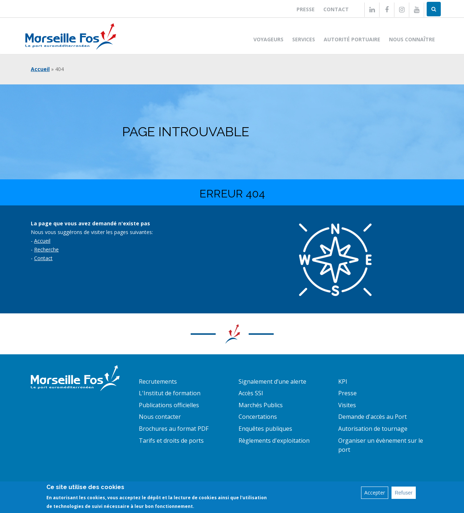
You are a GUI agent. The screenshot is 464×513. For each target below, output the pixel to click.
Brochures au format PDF (173, 429)
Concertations (258, 417)
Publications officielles (169, 405)
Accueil (40, 69)
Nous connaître (412, 39)
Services (303, 39)
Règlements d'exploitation (274, 441)
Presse (306, 9)
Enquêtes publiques (265, 429)
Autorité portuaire (352, 39)
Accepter (374, 492)
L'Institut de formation (169, 393)
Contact (336, 9)
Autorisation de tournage (372, 429)
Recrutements (158, 381)
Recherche (46, 249)
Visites (347, 405)
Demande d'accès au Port (372, 417)
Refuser (404, 493)
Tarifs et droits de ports (171, 441)
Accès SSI (251, 393)
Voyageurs (268, 39)
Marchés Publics (261, 405)
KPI (342, 381)
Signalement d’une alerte (272, 381)
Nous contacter (160, 417)
